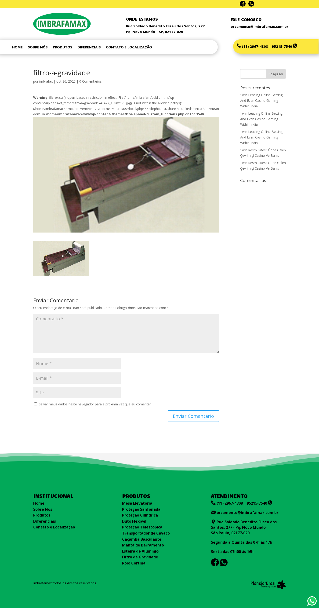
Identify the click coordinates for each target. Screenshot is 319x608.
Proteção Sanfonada (141, 509)
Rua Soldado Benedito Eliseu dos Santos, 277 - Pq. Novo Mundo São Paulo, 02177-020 (244, 527)
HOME (17, 47)
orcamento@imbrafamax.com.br (247, 512)
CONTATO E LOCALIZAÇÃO (129, 47)
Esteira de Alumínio (140, 551)
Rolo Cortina (133, 563)
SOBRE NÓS (38, 47)
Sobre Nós (42, 509)
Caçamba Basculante (141, 539)
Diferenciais (44, 521)
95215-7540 (284, 46)
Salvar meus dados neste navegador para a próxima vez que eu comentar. (95, 404)
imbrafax (46, 81)
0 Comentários (90, 81)
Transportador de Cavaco (146, 533)
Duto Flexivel (134, 521)
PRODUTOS (62, 47)
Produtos (41, 515)
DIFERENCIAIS (89, 47)
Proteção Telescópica (142, 527)
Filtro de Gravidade (140, 557)
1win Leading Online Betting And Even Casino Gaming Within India (261, 100)
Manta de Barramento (143, 545)
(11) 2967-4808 (254, 46)
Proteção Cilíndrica (140, 515)
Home (38, 503)
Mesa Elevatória (137, 503)
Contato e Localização (54, 527)
